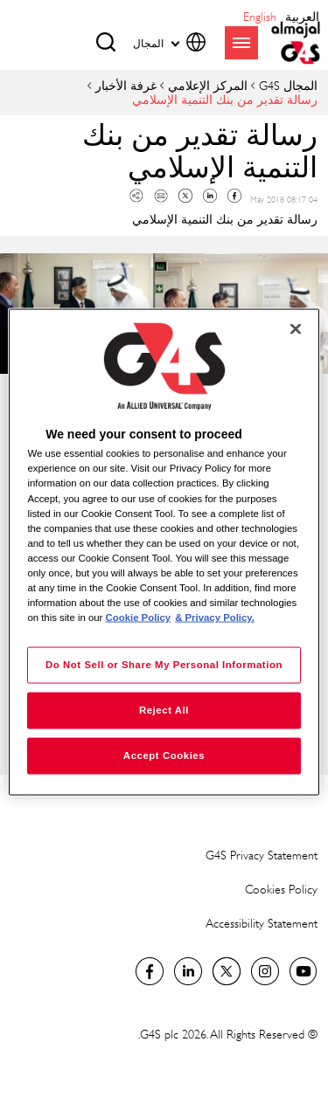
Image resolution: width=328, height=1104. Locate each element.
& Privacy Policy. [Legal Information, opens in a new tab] (215, 617)
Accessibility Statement (262, 922)
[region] (163, 552)
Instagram (265, 971)
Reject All (164, 710)
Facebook (234, 196)
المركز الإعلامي (208, 85)
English (259, 16)
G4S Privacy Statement (262, 854)
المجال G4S (288, 85)
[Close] (295, 329)
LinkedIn (188, 971)
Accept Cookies (164, 755)
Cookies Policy (281, 888)
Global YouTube (304, 971)
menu (241, 42)
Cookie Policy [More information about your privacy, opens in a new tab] (138, 617)
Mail (161, 196)
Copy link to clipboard (136, 196)
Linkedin (210, 196)
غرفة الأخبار (126, 85)
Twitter (185, 196)
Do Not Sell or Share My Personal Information (164, 664)
